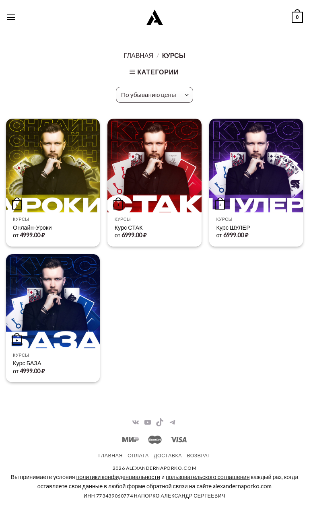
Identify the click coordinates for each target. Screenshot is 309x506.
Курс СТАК (129, 227)
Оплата (138, 456)
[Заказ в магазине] (154, 95)
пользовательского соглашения (207, 476)
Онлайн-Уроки (32, 227)
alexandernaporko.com (242, 486)
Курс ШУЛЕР (233, 227)
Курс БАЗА (27, 363)
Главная (138, 55)
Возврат (198, 456)
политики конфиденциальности (118, 476)
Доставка (168, 456)
